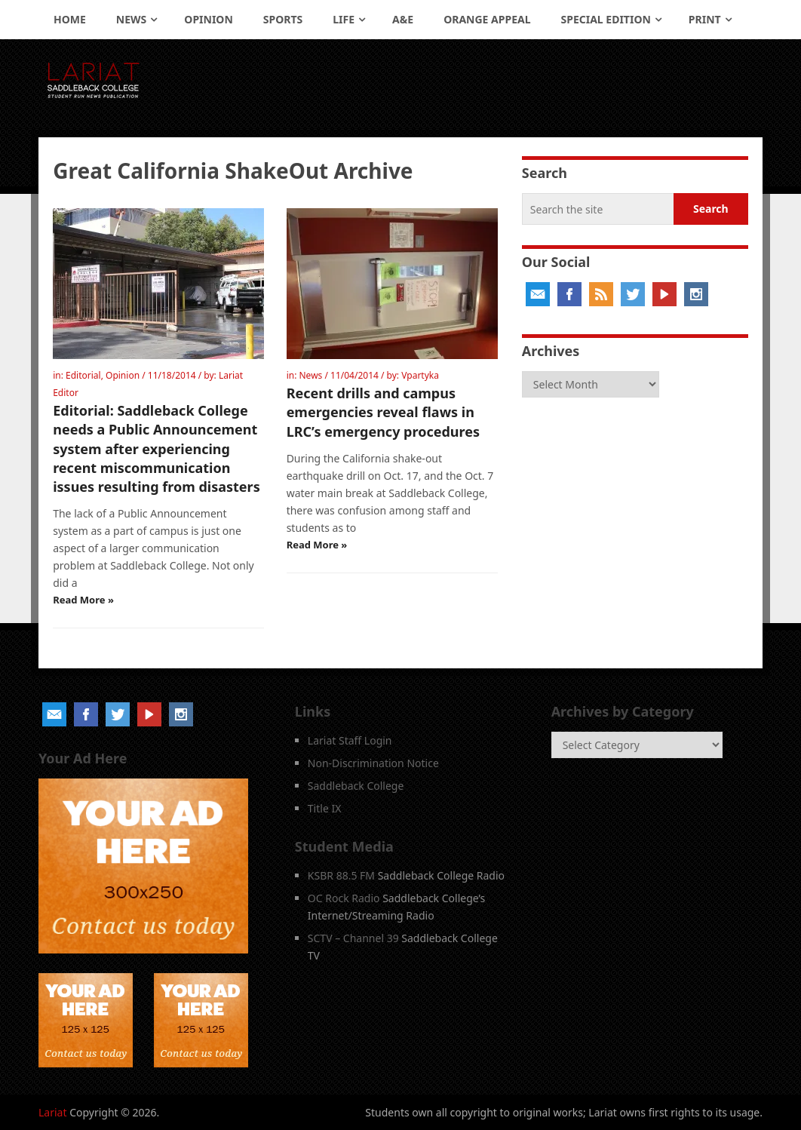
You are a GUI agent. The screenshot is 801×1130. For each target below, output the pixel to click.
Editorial (83, 375)
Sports (282, 19)
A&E (402, 19)
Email (538, 294)
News (131, 19)
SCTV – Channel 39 (353, 938)
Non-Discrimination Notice (373, 763)
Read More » (83, 599)
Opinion (208, 19)
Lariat (52, 1112)
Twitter (633, 294)
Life (343, 19)
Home (70, 19)
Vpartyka (420, 375)
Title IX (325, 808)
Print (705, 19)
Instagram (696, 294)
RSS (601, 294)
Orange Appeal (486, 19)
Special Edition (606, 19)
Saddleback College (356, 785)
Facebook (569, 294)
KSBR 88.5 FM (341, 875)
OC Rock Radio (344, 898)
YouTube (664, 294)
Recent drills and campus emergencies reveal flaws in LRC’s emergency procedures (383, 412)
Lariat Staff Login (350, 740)
